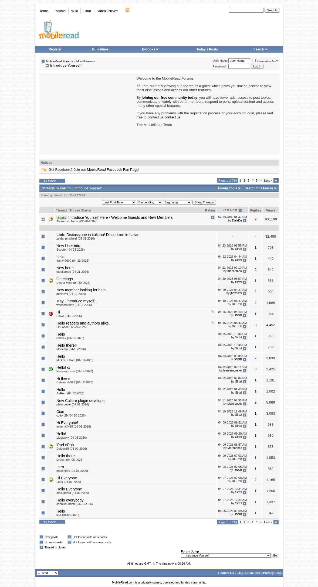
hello (60, 257)
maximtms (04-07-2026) (72, 470)
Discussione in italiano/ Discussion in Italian (102, 235)
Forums (60, 11)
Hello (60, 334)
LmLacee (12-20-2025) (71, 327)
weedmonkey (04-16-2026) (74, 304)
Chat (87, 11)
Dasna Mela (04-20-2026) (73, 282)
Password (219, 66)
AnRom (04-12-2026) (70, 393)
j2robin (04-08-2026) (69, 459)
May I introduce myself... (76, 301)
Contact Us (226, 573)
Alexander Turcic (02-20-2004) (76, 221)
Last (268, 180)
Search (260, 49)
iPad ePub (65, 445)
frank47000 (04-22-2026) (72, 260)
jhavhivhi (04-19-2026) (71, 293)
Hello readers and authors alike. (83, 323)
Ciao (60, 411)
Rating (210, 210)
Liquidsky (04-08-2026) (71, 437)
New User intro (69, 246)
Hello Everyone (69, 489)
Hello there (65, 456)
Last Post (230, 210)
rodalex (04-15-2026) (70, 338)
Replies (255, 210)
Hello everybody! (70, 500)
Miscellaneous (85, 61)
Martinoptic (234, 447)
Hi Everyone (66, 478)
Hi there (63, 378)
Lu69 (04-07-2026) (68, 481)
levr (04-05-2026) (67, 515)
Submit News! (107, 11)
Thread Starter (80, 210)
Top (279, 573)
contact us (172, 117)
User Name (220, 60)
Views (270, 210)
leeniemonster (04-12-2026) (74, 371)
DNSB (238, 315)
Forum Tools (227, 188)
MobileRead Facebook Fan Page (112, 170)
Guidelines (100, 49)
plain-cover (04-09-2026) (72, 404)
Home (43, 11)
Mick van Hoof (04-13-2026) (74, 360)
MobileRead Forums (59, 61)
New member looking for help (81, 290)
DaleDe (237, 220)
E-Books (150, 49)
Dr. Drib (237, 304)
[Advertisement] (87, 114)
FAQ (239, 573)
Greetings (64, 279)
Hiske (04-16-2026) (69, 316)
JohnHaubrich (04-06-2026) (74, 504)
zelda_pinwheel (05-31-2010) (75, 238)
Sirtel (238, 248)
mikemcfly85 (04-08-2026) (73, 426)
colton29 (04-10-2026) (71, 415)
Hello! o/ (63, 367)
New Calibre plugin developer (81, 400)
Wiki (74, 11)
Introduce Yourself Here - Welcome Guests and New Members (120, 217)
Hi (58, 312)
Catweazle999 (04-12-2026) (74, 382)
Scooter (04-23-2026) (70, 249)
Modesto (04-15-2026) (71, 349)
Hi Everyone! (67, 423)
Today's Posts (207, 49)
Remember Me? (265, 61)
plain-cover (234, 403)
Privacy (268, 573)
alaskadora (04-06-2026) (72, 492)
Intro (60, 467)
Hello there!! (66, 345)
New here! (65, 268)
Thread (61, 210)
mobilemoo (234, 270)
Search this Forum (259, 188)
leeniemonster (232, 370)
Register (55, 49)
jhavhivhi (236, 293)
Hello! (61, 434)
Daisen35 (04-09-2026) (71, 448)
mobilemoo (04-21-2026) (72, 271)
